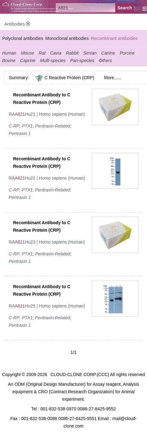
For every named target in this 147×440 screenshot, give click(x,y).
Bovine (9, 60)
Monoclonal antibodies (67, 38)
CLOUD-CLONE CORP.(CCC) (79, 374)
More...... (112, 77)
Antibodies (17, 24)
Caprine (28, 60)
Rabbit (72, 53)
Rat (42, 53)
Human (9, 53)
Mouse (27, 53)
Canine (108, 53)
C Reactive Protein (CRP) (69, 77)
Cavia (55, 53)
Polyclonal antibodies (22, 38)
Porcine (127, 53)
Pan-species (82, 60)
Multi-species (53, 60)
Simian (90, 53)
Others (105, 60)
